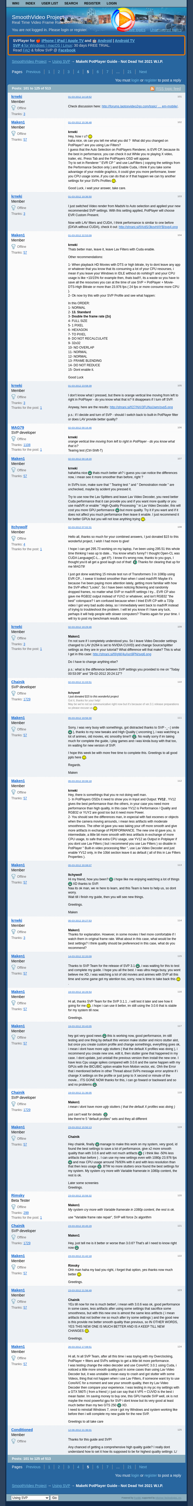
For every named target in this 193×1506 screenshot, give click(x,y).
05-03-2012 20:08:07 (80, 865)
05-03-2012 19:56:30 (80, 717)
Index (30, 3)
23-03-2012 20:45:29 (80, 1225)
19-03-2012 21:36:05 (80, 1092)
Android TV (125, 41)
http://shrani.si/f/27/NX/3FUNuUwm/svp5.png (141, 407)
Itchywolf (19, 527)
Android (105, 41)
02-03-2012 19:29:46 (80, 626)
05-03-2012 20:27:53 (80, 920)
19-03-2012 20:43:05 (80, 1026)
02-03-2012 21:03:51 (80, 682)
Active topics (135, 30)
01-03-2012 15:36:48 (80, 122)
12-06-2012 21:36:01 (80, 1429)
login (135, 80)
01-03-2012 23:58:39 (80, 385)
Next (143, 72)
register (150, 80)
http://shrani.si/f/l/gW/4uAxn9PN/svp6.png (122, 654)
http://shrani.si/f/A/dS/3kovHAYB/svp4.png (148, 227)
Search (71, 3)
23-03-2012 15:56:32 (80, 1195)
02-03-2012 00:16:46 (80, 427)
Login (112, 3)
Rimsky (18, 1195)
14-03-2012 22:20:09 (80, 956)
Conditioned (22, 1430)
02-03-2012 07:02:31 (80, 527)
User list (49, 3)
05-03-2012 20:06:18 (80, 781)
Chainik (18, 682)
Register (92, 3)
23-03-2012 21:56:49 (80, 1290)
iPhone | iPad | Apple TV (62, 41)
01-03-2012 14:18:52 (80, 96)
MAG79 (17, 427)
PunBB (137, 1498)
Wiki (15, 3)
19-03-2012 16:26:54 (80, 991)
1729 (27, 699)
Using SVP (61, 61)
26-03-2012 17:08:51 (80, 1346)
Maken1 (18, 122)
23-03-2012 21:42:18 (80, 1256)
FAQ (26, 50)
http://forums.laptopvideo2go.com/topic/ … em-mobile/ (139, 106)
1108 (27, 445)
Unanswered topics (166, 30)
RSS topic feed (168, 89)
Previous (33, 72)
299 (26, 1213)
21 (130, 72)
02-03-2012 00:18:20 (80, 458)
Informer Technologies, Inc (168, 1498)
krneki (16, 96)
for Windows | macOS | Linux (42, 45)
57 (25, 139)
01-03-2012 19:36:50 (80, 196)
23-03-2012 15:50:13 (80, 1127)
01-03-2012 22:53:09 (80, 235)
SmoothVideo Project (38, 17)
